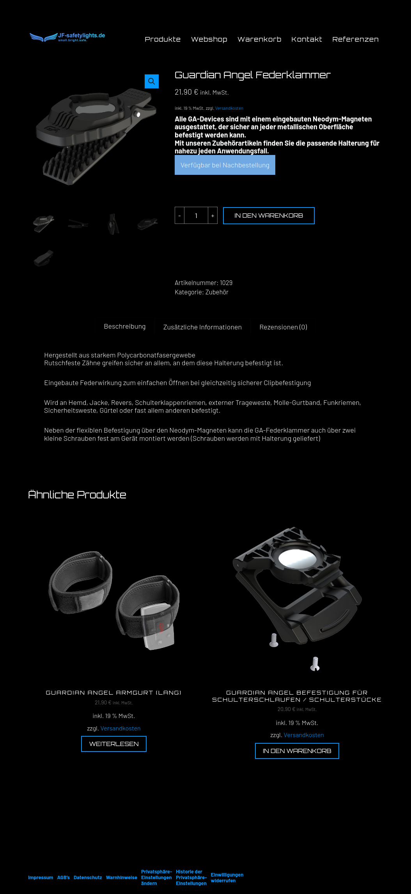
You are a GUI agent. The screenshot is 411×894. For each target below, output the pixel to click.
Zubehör (217, 292)
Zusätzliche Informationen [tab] (202, 326)
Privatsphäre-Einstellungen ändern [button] (156, 877)
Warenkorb (259, 39)
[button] (152, 81)
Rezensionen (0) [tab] (283, 326)
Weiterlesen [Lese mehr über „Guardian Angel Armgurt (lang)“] (113, 744)
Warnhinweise (121, 877)
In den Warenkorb (269, 215)
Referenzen (356, 39)
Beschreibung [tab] (124, 326)
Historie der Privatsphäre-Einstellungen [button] (191, 877)
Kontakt (307, 39)
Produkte (163, 39)
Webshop (209, 39)
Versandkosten (229, 108)
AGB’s (63, 877)
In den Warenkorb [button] (297, 751)
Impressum (40, 877)
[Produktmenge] (196, 215)
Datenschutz (88, 877)
